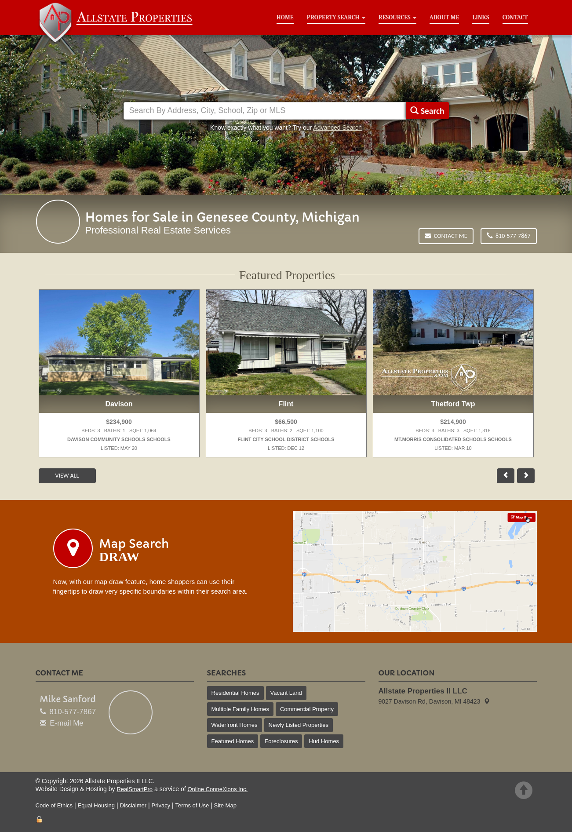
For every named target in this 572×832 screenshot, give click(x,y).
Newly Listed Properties (299, 725)
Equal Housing (96, 805)
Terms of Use (192, 805)
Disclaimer (133, 805)
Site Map (225, 805)
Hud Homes (324, 741)
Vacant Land (286, 693)
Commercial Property (307, 709)
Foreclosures (281, 741)
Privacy (161, 805)
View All (67, 475)
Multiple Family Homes (240, 709)
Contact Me (446, 236)
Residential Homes (235, 693)
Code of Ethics (54, 805)
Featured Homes (232, 741)
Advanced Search (337, 127)
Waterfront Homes (234, 725)
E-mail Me (67, 723)
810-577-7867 (509, 236)
